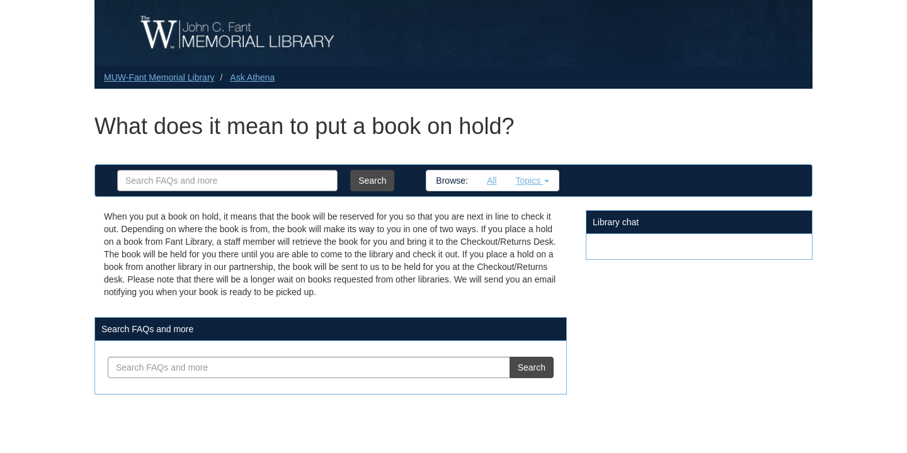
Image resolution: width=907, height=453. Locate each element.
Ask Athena (252, 77)
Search (372, 181)
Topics (533, 181)
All (492, 181)
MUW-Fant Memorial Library (159, 77)
